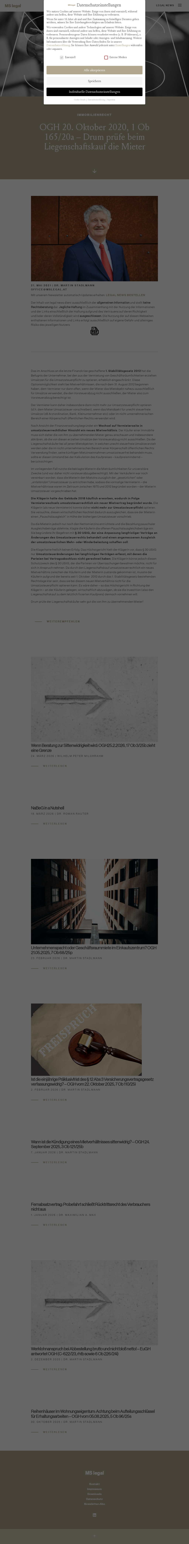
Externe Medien (115, 56)
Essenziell (67, 56)
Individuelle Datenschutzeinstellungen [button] (94, 91)
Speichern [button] (94, 80)
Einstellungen (122, 44)
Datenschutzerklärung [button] (96, 99)
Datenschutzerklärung (58, 44)
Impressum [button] (111, 99)
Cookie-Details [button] (80, 99)
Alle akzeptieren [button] (94, 69)
